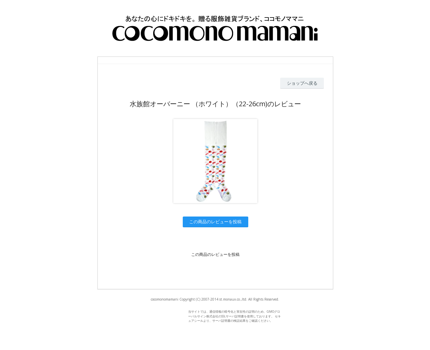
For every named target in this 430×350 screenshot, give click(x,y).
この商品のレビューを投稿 (215, 222)
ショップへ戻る (302, 83)
